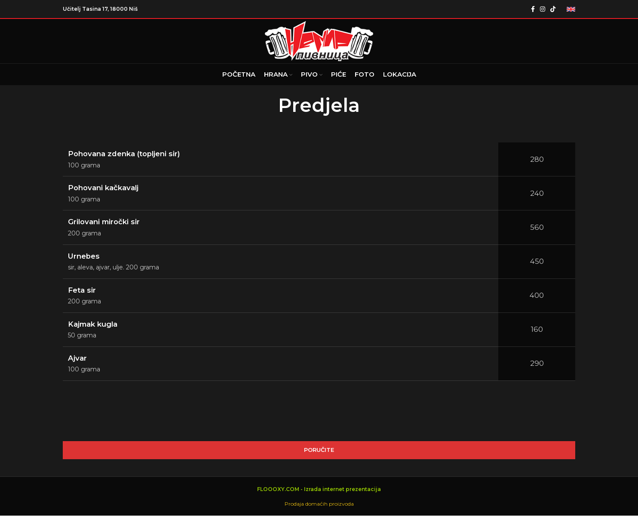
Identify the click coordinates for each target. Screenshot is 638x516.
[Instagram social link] (542, 9)
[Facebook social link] (532, 9)
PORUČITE (319, 450)
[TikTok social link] (553, 9)
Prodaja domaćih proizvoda (319, 504)
